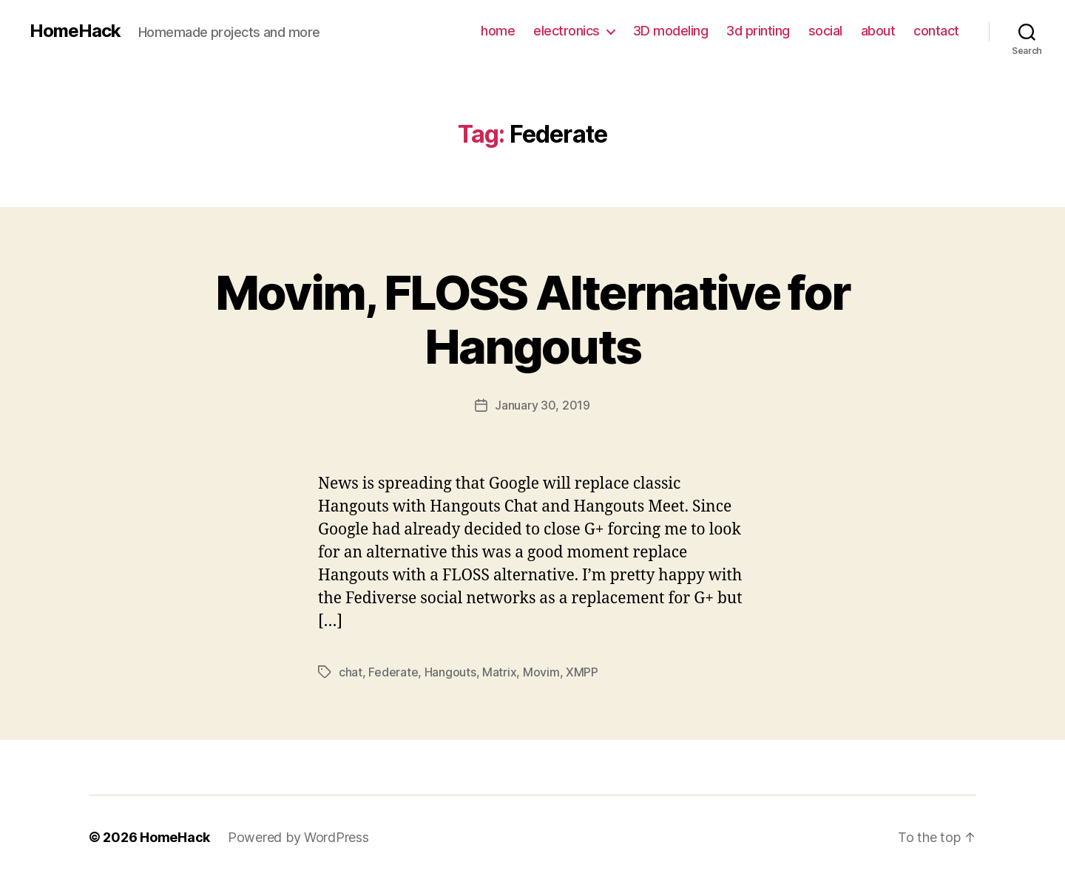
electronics (566, 30)
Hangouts (450, 672)
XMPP (582, 672)
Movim (541, 672)
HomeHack (75, 31)
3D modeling (671, 30)
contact (936, 30)
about (878, 30)
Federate (393, 672)
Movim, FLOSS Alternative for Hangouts (533, 319)
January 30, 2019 (542, 405)
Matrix (499, 672)
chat (350, 672)
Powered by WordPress (298, 837)
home (498, 30)
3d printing (758, 30)
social (825, 30)
